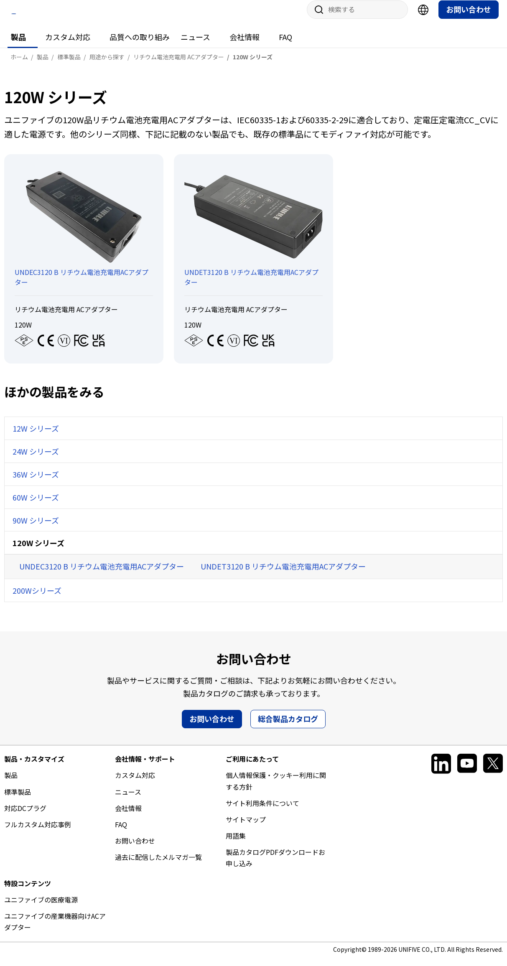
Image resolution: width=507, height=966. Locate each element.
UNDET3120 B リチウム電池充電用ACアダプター (283, 574)
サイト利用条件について (262, 811)
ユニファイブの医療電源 (41, 907)
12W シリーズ (36, 436)
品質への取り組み (140, 44)
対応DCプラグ (25, 816)
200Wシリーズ (37, 598)
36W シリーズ (36, 481)
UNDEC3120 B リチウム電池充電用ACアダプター (101, 574)
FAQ (285, 44)
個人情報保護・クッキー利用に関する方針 (276, 788)
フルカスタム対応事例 (37, 832)
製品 (18, 44)
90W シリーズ (36, 527)
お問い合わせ (468, 17)
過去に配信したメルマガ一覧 (158, 865)
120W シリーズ (38, 550)
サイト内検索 (316, 17)
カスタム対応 (67, 44)
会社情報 (244, 44)
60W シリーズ (36, 504)
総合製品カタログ (288, 726)
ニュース (195, 44)
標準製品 (17, 799)
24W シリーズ (36, 459)
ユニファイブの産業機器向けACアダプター (55, 929)
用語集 (236, 844)
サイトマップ (246, 827)
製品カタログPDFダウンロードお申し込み (275, 865)
